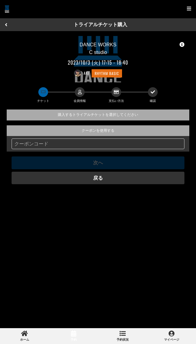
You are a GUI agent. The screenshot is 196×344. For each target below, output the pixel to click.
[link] (24, 336)
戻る (98, 178)
